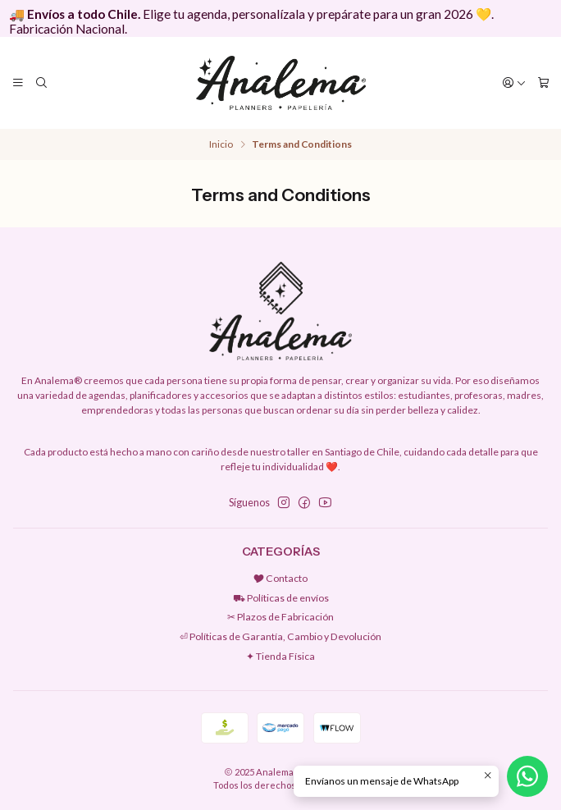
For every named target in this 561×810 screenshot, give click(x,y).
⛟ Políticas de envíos (281, 598)
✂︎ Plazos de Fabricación (280, 617)
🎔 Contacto (280, 578)
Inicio (221, 144)
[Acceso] (514, 83)
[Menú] (18, 83)
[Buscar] (41, 83)
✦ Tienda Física (280, 656)
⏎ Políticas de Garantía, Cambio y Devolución (280, 636)
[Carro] (543, 83)
